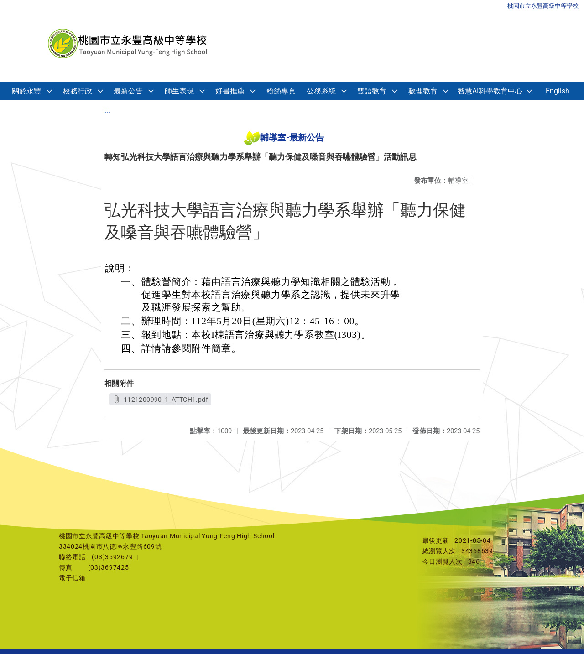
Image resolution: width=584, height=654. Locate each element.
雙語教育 (371, 91)
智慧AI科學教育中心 (490, 91)
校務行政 (77, 91)
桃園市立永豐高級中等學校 (543, 5)
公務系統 (321, 91)
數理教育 (423, 91)
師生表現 (179, 91)
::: (107, 110)
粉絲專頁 (281, 91)
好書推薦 (230, 91)
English (557, 91)
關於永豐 (26, 91)
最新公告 (128, 91)
